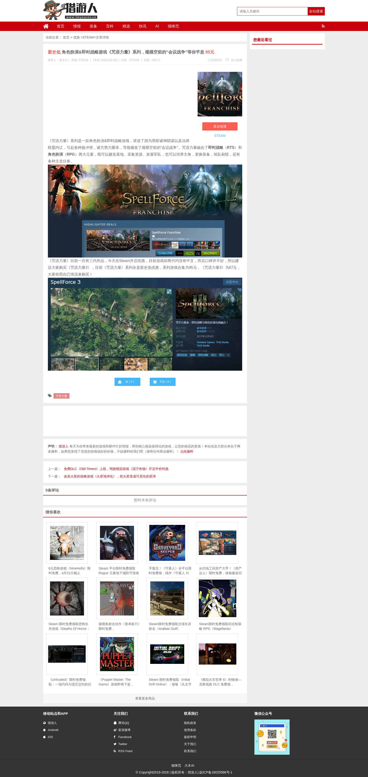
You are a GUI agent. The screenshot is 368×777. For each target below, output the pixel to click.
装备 (93, 26)
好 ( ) (130, 381)
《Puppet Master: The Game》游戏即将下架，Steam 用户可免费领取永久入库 (118, 682)
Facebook (123, 737)
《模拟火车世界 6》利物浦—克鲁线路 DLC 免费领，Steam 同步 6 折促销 (220, 682)
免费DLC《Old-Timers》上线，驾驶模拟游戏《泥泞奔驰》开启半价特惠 (116, 469)
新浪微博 (122, 730)
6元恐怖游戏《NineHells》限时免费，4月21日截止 (70, 570)
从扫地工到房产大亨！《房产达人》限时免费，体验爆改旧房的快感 (220, 570)
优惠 (76, 37)
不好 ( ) (165, 381)
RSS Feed (123, 751)
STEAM (88, 37)
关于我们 (190, 744)
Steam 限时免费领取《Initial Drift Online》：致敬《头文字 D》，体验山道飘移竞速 (170, 682)
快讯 (142, 26)
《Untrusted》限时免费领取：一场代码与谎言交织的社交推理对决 (70, 682)
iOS (48, 737)
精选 (126, 26)
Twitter (120, 744)
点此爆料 (186, 451)
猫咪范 (173, 26)
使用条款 (190, 730)
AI (157, 26)
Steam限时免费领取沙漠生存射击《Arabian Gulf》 (170, 626)
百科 (110, 26)
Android (50, 730)
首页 (60, 26)
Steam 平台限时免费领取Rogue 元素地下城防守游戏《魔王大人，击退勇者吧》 (119, 570)
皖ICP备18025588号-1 (215, 772)
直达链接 (219, 126)
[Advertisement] (120, 102)
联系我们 (190, 751)
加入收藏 (233, 60)
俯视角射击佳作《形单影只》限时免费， (120, 626)
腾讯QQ (121, 723)
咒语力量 (61, 396)
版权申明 (190, 737)
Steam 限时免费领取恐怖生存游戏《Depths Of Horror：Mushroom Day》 (69, 626)
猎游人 (50, 723)
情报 (77, 26)
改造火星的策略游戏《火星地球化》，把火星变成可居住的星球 (110, 476)
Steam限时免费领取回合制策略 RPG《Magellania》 (220, 626)
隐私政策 (190, 723)
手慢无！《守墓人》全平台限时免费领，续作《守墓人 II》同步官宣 (170, 570)
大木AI (189, 765)
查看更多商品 (145, 698)
